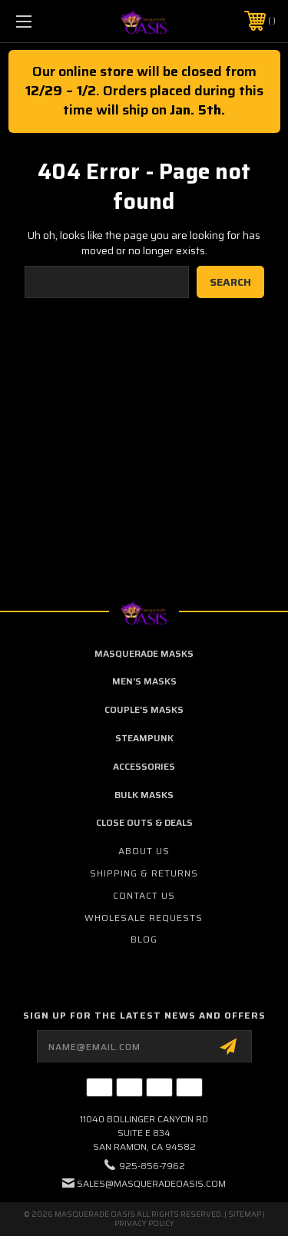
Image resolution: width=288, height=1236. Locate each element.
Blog (144, 939)
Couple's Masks (144, 709)
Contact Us (144, 895)
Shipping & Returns (144, 873)
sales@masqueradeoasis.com (151, 1183)
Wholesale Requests (143, 917)
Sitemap (244, 1214)
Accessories (144, 766)
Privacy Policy (144, 1223)
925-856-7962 (152, 1165)
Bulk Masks (144, 794)
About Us (144, 850)
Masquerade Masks (144, 653)
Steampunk (144, 738)
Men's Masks (144, 681)
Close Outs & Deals (144, 822)
